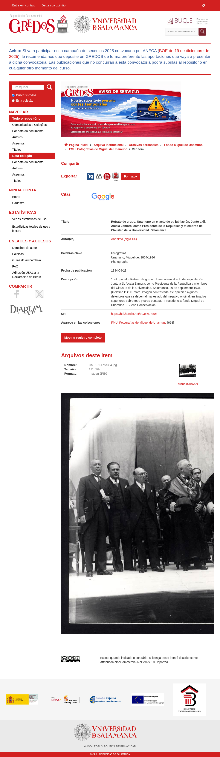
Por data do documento (28, 131)
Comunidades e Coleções (29, 124)
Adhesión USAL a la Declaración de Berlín (26, 275)
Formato (130, 176)
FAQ (15, 266)
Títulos (16, 149)
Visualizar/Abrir (188, 384)
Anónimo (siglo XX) (124, 239)
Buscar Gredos (24, 95)
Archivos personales (144, 145)
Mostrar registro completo (83, 337)
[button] (204, 5)
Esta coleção (22, 100)
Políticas (18, 254)
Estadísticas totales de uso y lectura (31, 229)
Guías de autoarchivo (26, 260)
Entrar (16, 196)
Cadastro (18, 203)
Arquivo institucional (109, 145)
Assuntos (18, 143)
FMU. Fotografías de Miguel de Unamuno (98, 149)
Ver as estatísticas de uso (29, 219)
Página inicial (78, 145)
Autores (17, 137)
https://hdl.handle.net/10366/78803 (134, 313)
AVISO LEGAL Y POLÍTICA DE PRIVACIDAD (110, 746)
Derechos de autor (24, 247)
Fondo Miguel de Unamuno (183, 145)
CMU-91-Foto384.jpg (103, 365)
